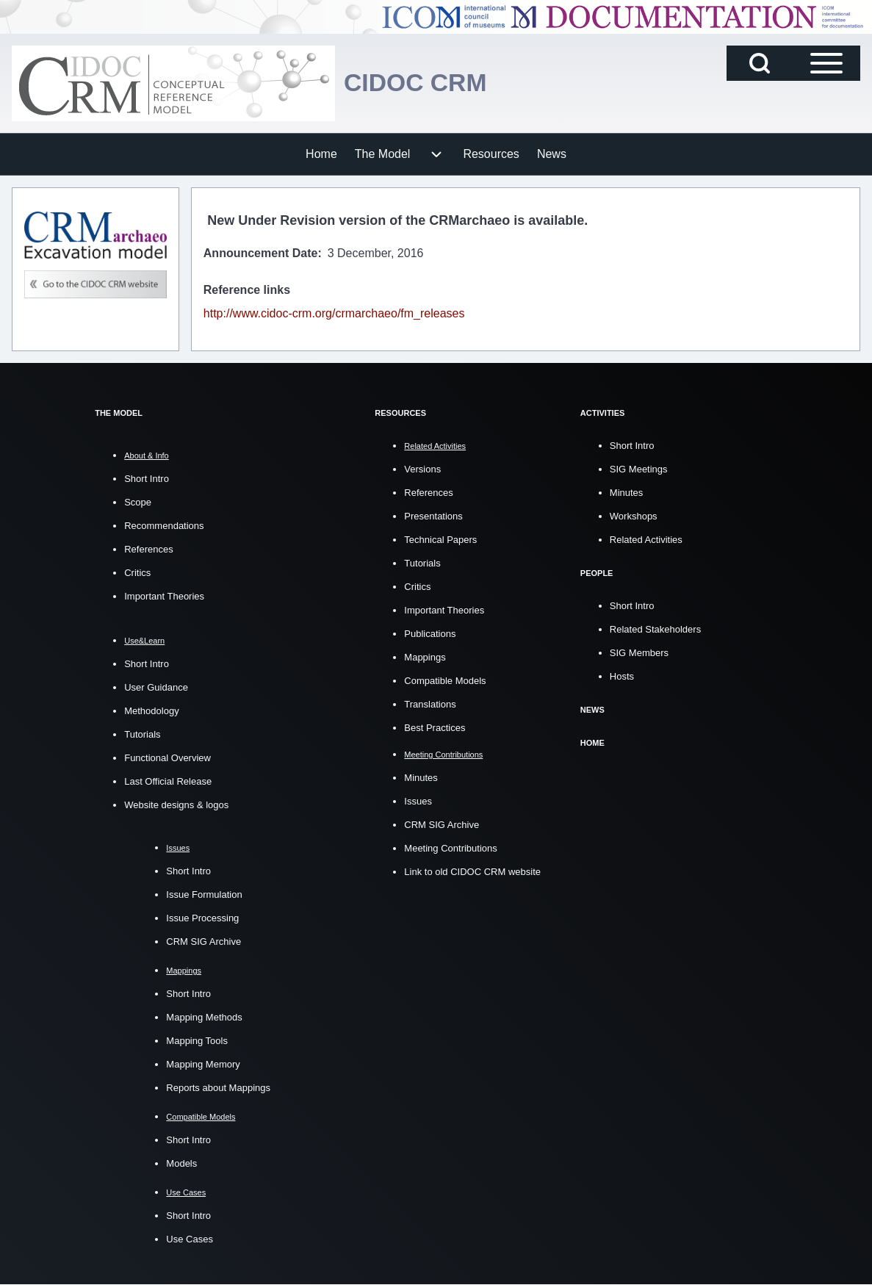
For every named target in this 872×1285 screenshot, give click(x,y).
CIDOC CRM (420, 83)
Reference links (246, 290)
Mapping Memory (202, 1064)
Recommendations (163, 525)
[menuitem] (321, 154)
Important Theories (164, 596)
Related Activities (646, 539)
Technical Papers (440, 539)
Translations (429, 704)
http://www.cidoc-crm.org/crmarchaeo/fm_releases (334, 313)
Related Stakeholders (655, 629)
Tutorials (142, 734)
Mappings (424, 657)
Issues (418, 801)
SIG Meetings (639, 469)
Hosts (622, 676)
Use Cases (189, 1239)
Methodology (151, 710)
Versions (422, 469)
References (148, 549)
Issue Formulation (204, 894)
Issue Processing (202, 918)
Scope (137, 502)
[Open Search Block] (760, 63)
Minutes (421, 777)
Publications (429, 633)
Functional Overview (167, 757)
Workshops (633, 516)
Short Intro (146, 478)
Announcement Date (260, 253)
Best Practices (434, 727)
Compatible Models (445, 680)
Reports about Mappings (218, 1087)
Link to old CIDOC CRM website (472, 871)
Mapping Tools (197, 1040)
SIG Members (639, 652)
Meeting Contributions (450, 848)
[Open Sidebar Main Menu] (826, 63)
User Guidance (156, 687)
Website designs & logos (176, 804)
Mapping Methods (204, 1017)
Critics (137, 572)
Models (181, 1163)
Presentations (433, 516)
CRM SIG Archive (203, 941)
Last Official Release (168, 781)
